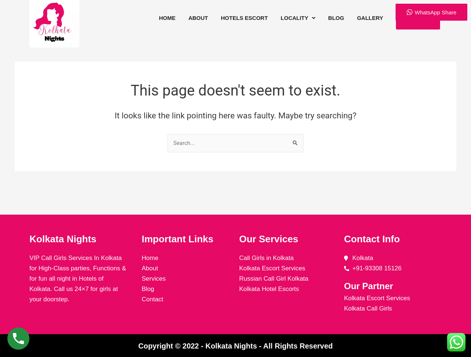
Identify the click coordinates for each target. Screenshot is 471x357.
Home (167, 18)
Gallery (370, 18)
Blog (336, 18)
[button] (297, 18)
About (198, 18)
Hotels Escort (244, 18)
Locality (297, 18)
